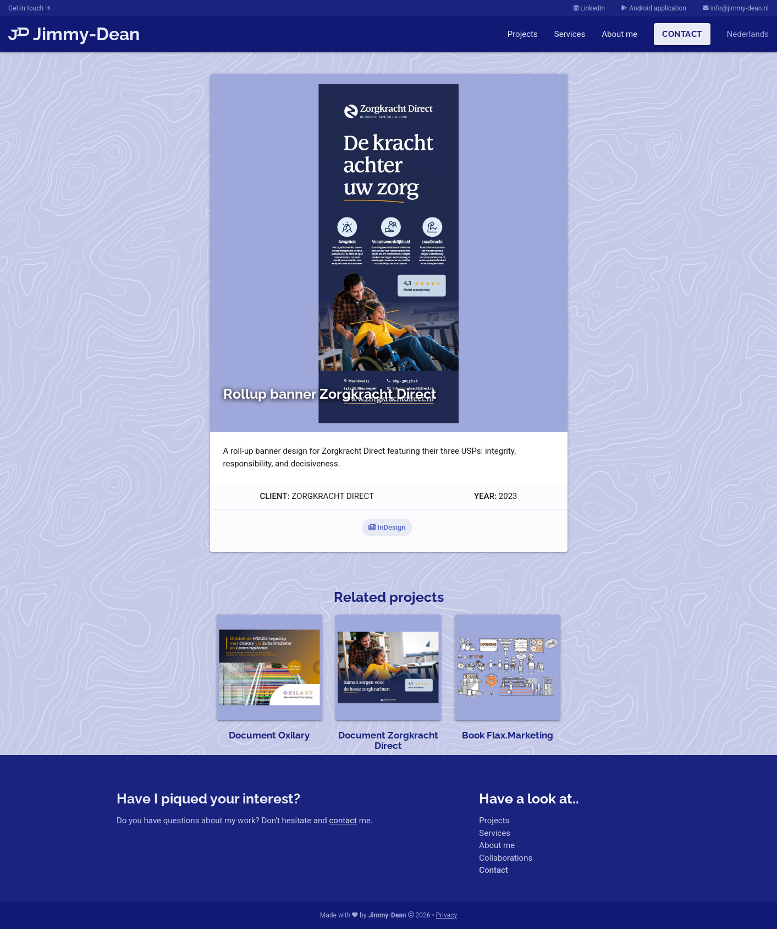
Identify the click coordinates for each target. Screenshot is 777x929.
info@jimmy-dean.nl (736, 8)
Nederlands (748, 34)
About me (619, 34)
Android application (653, 8)
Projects (523, 34)
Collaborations (505, 858)
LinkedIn (589, 8)
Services (570, 34)
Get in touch (29, 8)
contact (343, 820)
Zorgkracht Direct (332, 496)
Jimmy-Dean (74, 34)
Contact (682, 34)
